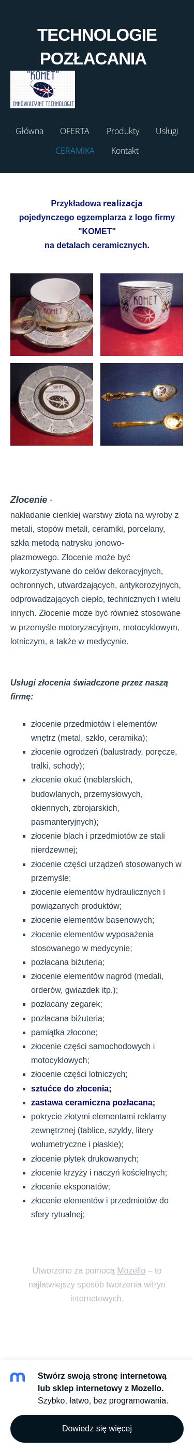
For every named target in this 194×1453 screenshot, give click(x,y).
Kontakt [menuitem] (125, 150)
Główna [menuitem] (29, 131)
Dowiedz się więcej (97, 1428)
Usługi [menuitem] (167, 131)
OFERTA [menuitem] (74, 131)
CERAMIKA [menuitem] (75, 150)
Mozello (131, 1270)
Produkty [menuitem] (123, 131)
